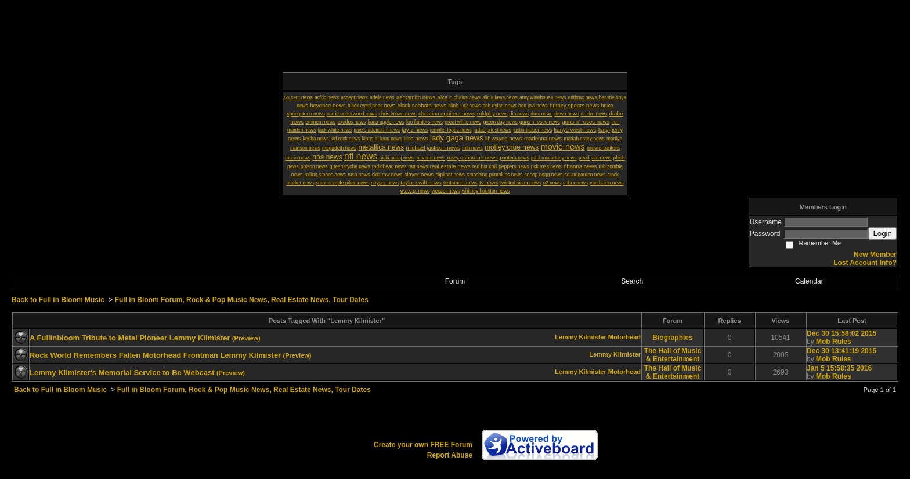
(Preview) (246, 338)
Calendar (809, 281)
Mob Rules (833, 342)
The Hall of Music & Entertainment (673, 355)
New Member (875, 255)
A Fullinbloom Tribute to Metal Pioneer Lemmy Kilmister (130, 337)
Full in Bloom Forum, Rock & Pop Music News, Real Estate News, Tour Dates (242, 300)
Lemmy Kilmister (580, 336)
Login (882, 233)
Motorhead (624, 336)
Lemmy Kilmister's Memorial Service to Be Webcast (122, 372)
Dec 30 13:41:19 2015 (841, 351)
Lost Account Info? (865, 263)
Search (632, 281)
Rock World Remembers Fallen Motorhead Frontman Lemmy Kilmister (155, 355)
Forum (455, 281)
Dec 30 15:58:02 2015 (841, 333)
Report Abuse (449, 455)
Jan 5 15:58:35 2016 (839, 368)
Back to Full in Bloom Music (58, 300)
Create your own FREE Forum (423, 445)
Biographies (672, 337)
